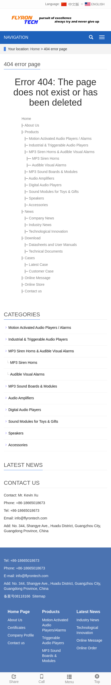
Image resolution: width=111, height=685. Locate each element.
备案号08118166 (17, 596)
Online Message (37, 278)
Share (14, 678)
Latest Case (38, 265)
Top (97, 678)
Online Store (34, 284)
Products (32, 132)
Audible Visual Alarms (49, 165)
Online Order (86, 648)
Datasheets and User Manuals (53, 245)
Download (32, 238)
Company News (41, 218)
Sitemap (38, 596)
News (29, 211)
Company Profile (21, 635)
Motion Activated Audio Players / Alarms (60, 138)
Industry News (40, 225)
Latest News (88, 611)
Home (35, 49)
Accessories (38, 205)
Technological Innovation (48, 231)
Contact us (33, 291)
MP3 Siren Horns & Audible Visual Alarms (61, 152)
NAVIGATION (16, 37)
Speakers (36, 198)
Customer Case (41, 271)
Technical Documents (46, 251)
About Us (31, 125)
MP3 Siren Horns (45, 158)
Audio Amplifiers (41, 178)
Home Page (19, 611)
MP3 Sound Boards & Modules (53, 172)
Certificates (16, 628)
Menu (69, 678)
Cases (30, 258)
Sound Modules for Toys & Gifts (54, 192)
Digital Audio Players (45, 185)
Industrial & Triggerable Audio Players (58, 145)
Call (41, 678)
